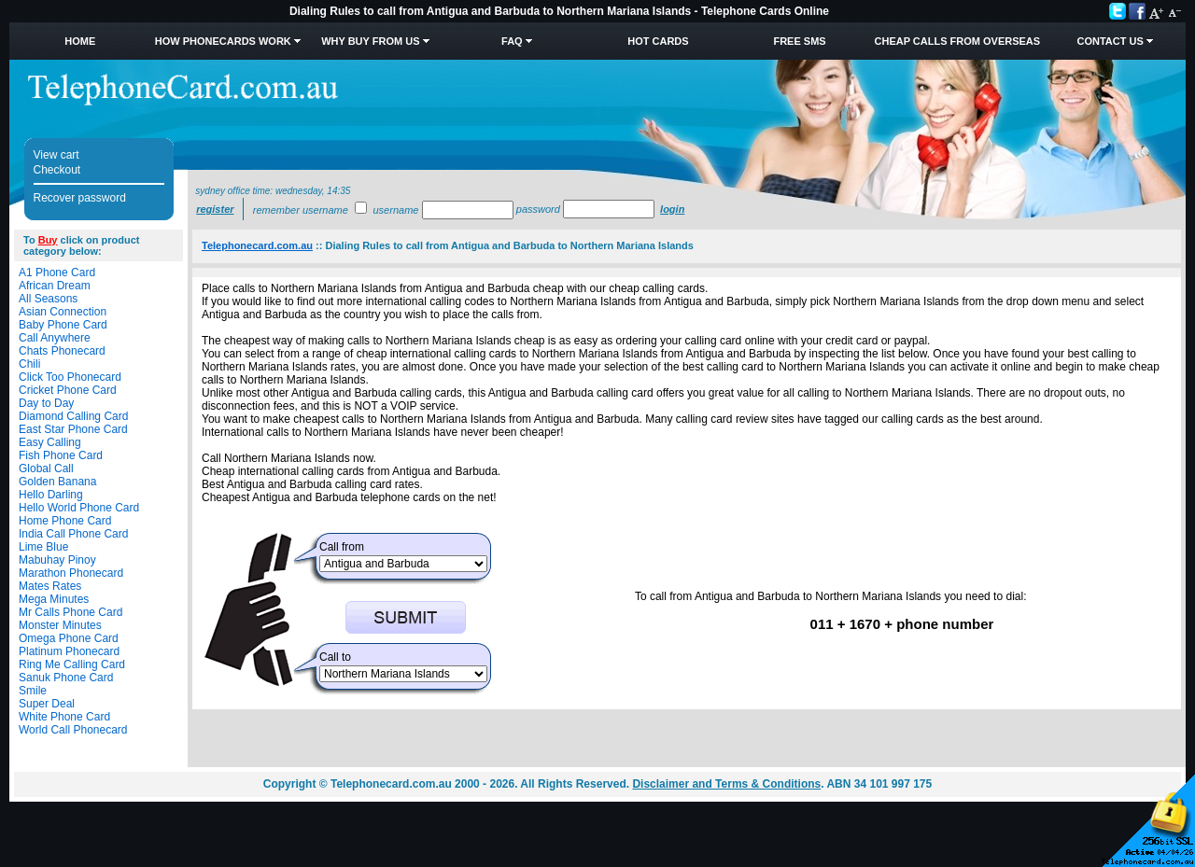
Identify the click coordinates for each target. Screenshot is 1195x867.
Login (672, 209)
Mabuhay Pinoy (57, 559)
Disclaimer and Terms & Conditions (726, 783)
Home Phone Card (65, 520)
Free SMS (799, 41)
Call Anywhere (55, 337)
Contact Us (1109, 41)
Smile (33, 690)
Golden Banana (57, 481)
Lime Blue (43, 546)
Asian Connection (62, 311)
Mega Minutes (54, 599)
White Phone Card (64, 716)
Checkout (57, 169)
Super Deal (47, 703)
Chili (29, 364)
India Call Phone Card (73, 533)
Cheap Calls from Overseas (958, 41)
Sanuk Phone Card (66, 677)
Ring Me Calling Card (72, 664)
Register (214, 209)
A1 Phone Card (57, 272)
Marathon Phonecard (71, 573)
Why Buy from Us (370, 41)
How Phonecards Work (223, 41)
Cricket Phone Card (68, 390)
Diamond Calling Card (73, 416)
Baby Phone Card (63, 324)
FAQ (512, 41)
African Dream (55, 285)
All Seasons (48, 298)
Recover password (80, 197)
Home (79, 41)
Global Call (46, 468)
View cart (56, 154)
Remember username (300, 210)
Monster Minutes (60, 625)
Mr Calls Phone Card (70, 612)
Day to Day (46, 403)
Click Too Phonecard (70, 377)
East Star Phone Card (73, 429)
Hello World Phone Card (79, 507)
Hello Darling (51, 494)
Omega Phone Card (69, 638)
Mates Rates (50, 586)
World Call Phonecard (73, 729)
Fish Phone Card (61, 455)
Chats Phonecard (62, 350)
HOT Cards (657, 41)
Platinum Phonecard (69, 651)
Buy (48, 239)
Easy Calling (50, 442)
